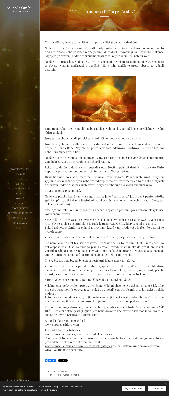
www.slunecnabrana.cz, (60, 346)
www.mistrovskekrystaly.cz (94, 334)
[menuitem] (20, 169)
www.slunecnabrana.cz (60, 334)
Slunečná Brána (58, 371)
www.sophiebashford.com (62, 324)
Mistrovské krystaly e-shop (64, 375)
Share (50, 360)
